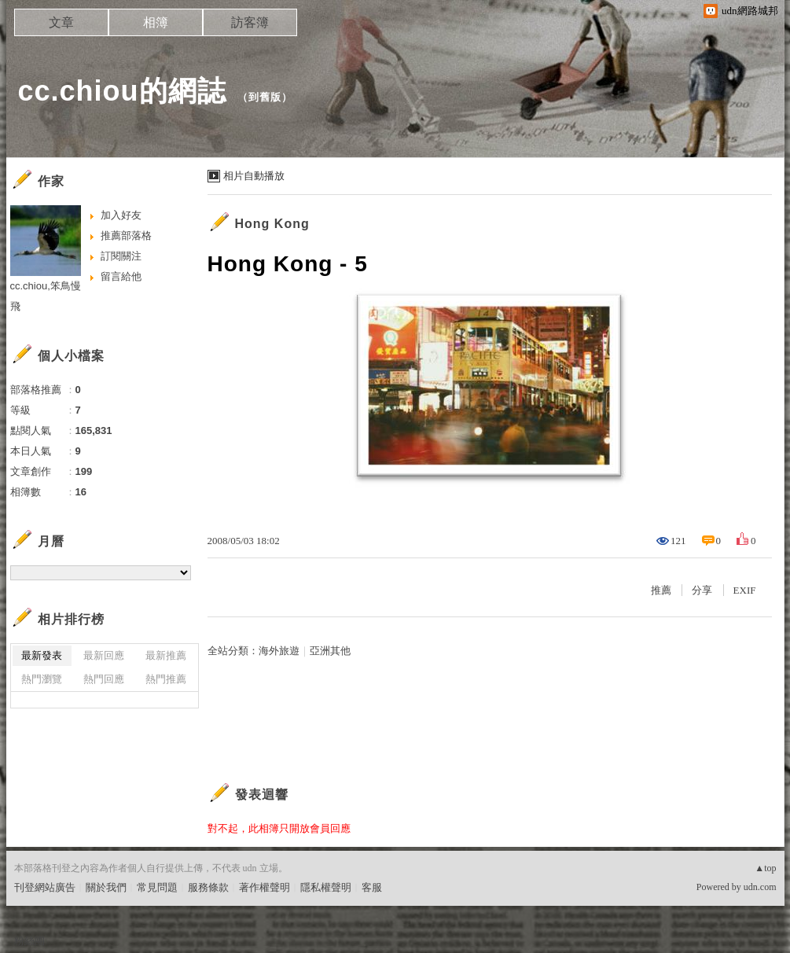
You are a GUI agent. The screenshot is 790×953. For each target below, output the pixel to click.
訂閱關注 (121, 256)
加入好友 (121, 215)
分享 (702, 590)
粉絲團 (29, 941)
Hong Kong (272, 223)
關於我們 (106, 887)
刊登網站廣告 (44, 887)
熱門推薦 (165, 679)
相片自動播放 (254, 176)
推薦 (661, 590)
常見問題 (157, 887)
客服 (372, 887)
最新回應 (103, 655)
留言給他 (121, 276)
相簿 (155, 22)
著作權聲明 (264, 887)
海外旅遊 (279, 651)
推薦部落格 (126, 235)
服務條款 (208, 887)
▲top (765, 868)
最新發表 (41, 655)
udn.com (760, 886)
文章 (61, 22)
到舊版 (264, 97)
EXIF (744, 590)
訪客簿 (250, 22)
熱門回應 (103, 679)
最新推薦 (165, 655)
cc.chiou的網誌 (122, 91)
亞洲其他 (330, 651)
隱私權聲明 (325, 887)
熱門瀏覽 (41, 679)
